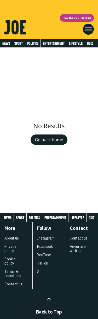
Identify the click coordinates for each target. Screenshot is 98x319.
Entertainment (54, 43)
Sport (18, 43)
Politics (32, 43)
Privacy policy (10, 248)
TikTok (42, 263)
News (6, 43)
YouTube (44, 255)
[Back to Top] (49, 300)
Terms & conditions (12, 273)
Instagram (46, 238)
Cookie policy (10, 261)
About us (11, 238)
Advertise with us (78, 248)
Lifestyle (76, 43)
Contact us (13, 284)
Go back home (49, 140)
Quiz (90, 43)
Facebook (45, 246)
